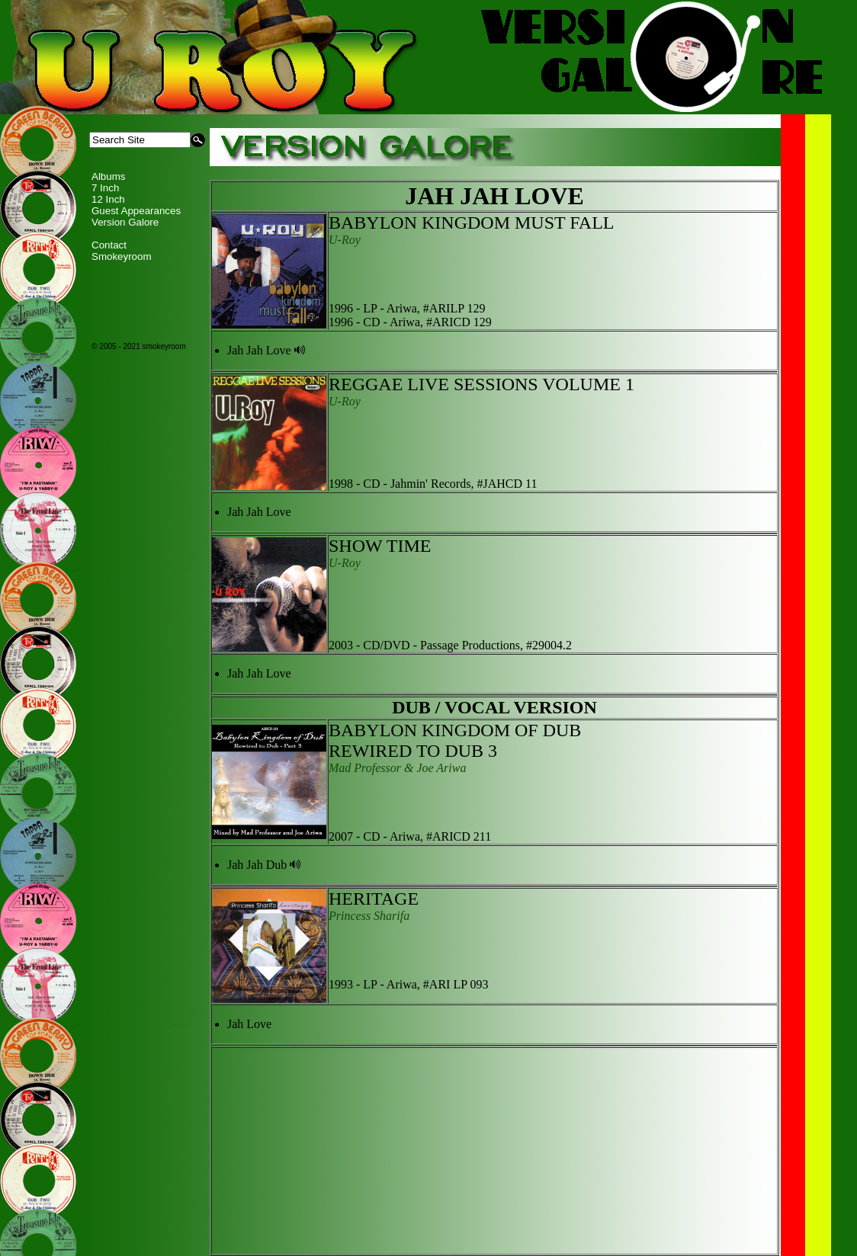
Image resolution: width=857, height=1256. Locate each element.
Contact (109, 245)
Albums (108, 176)
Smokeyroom (121, 256)
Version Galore (125, 222)
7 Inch (105, 188)
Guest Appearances (136, 210)
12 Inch (108, 199)
